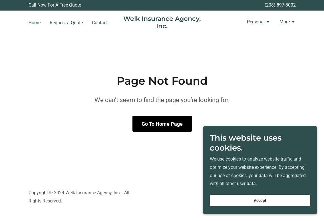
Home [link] (35, 22)
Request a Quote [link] (66, 22)
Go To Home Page (162, 124)
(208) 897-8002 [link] (280, 5)
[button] (258, 23)
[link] (161, 26)
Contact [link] (100, 22)
